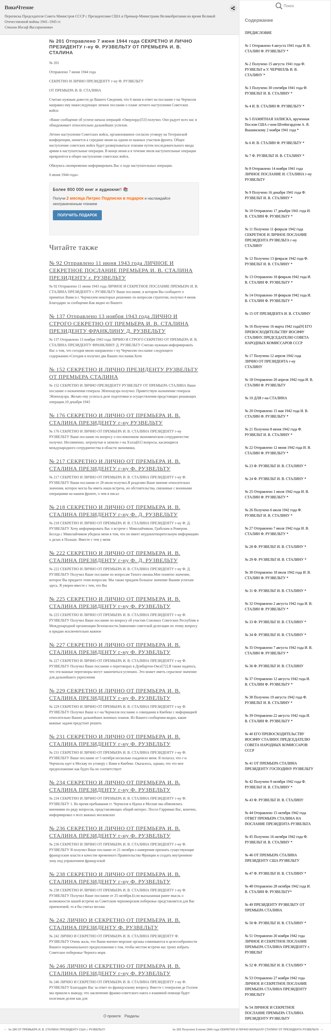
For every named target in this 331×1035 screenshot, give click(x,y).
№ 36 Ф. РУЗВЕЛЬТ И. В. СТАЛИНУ (274, 666)
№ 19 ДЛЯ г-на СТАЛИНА (266, 398)
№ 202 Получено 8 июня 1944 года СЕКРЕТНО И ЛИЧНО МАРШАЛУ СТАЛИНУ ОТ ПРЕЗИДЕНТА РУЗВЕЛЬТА (246, 1029)
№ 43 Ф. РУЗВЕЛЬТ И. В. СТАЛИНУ (274, 800)
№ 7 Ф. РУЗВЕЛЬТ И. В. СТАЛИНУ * (274, 156)
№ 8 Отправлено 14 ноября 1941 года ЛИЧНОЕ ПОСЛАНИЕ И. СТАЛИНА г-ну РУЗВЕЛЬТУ (278, 174)
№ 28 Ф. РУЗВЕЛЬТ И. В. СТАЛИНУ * (275, 547)
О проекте (112, 1016)
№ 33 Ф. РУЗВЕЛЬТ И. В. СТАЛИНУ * (275, 622)
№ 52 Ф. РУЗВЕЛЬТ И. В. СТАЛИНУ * (275, 965)
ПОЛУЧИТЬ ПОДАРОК (77, 215)
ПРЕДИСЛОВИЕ (258, 33)
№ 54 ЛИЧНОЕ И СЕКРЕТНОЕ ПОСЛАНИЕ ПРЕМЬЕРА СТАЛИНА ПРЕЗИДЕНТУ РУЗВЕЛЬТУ (274, 1012)
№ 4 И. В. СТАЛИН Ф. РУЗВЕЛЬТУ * (274, 106)
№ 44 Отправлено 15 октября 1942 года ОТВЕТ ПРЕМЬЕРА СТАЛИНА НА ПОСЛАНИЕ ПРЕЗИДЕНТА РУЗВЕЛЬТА (278, 818)
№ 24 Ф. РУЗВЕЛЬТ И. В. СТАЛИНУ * (275, 479)
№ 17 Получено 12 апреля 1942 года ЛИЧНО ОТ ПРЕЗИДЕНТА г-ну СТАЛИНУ (273, 361)
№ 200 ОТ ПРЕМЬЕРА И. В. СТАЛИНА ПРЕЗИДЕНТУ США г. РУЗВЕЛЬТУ (57, 1029)
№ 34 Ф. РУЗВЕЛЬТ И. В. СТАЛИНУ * (275, 635)
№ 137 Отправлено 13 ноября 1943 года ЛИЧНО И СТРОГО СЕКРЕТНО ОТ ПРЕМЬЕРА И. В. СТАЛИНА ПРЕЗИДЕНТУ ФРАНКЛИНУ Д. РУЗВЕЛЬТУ (119, 323)
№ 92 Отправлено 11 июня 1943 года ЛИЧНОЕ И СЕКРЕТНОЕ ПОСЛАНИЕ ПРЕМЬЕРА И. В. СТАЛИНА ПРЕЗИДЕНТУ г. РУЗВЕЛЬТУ (121, 270)
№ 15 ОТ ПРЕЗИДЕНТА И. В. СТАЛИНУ (278, 313)
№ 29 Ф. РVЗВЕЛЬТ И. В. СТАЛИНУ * (275, 559)
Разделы (131, 1016)
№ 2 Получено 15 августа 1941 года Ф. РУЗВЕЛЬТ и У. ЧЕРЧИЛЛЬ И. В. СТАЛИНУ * (275, 69)
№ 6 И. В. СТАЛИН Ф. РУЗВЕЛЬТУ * (274, 143)
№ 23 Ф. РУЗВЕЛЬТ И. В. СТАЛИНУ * (275, 466)
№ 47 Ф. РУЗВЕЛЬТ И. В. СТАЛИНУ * (275, 873)
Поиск (284, 6)
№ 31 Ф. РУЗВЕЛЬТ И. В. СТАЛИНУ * (275, 591)
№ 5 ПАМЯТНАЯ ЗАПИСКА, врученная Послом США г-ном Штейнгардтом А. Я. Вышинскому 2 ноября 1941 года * (277, 124)
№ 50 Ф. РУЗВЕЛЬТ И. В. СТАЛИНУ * (275, 923)
